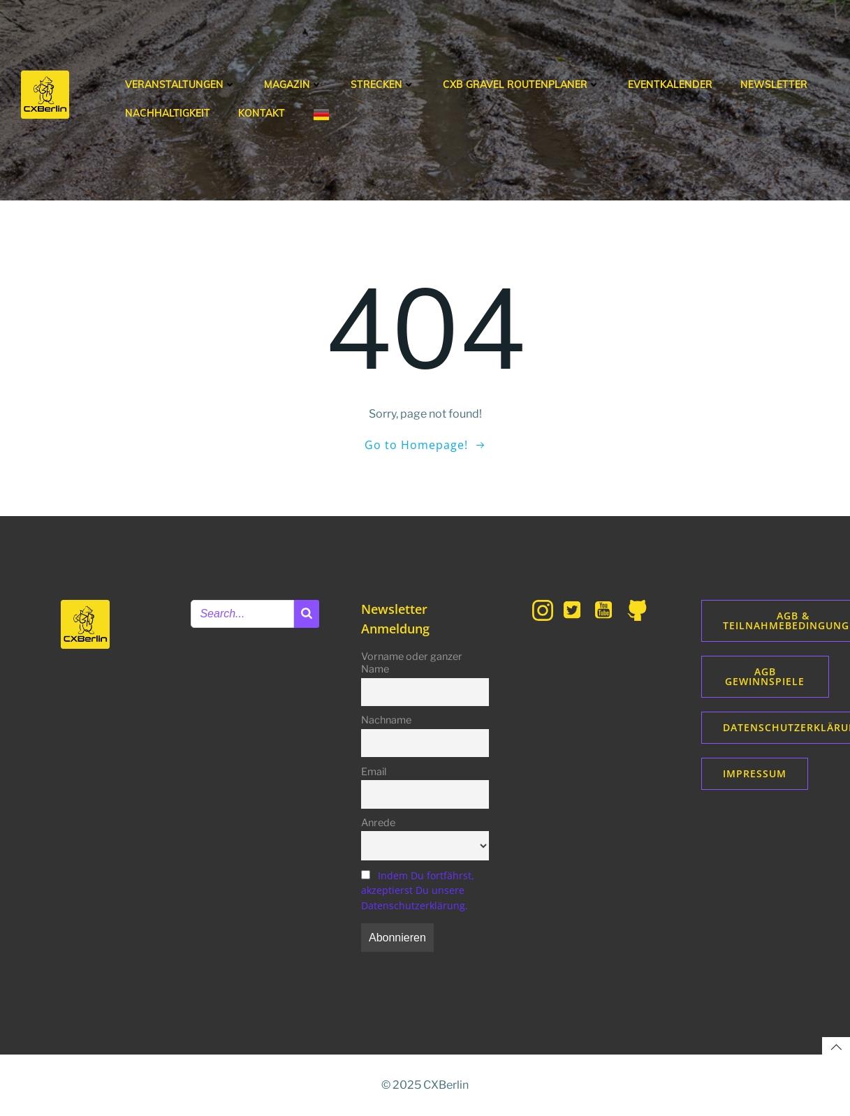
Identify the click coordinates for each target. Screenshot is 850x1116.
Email (373, 771)
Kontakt (261, 113)
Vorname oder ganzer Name (411, 662)
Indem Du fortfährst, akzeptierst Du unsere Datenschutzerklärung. (417, 890)
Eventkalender (670, 84)
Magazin (293, 84)
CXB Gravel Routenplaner (521, 84)
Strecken (383, 84)
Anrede (378, 822)
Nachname (386, 720)
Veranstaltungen (180, 84)
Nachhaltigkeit (167, 113)
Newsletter (773, 84)
